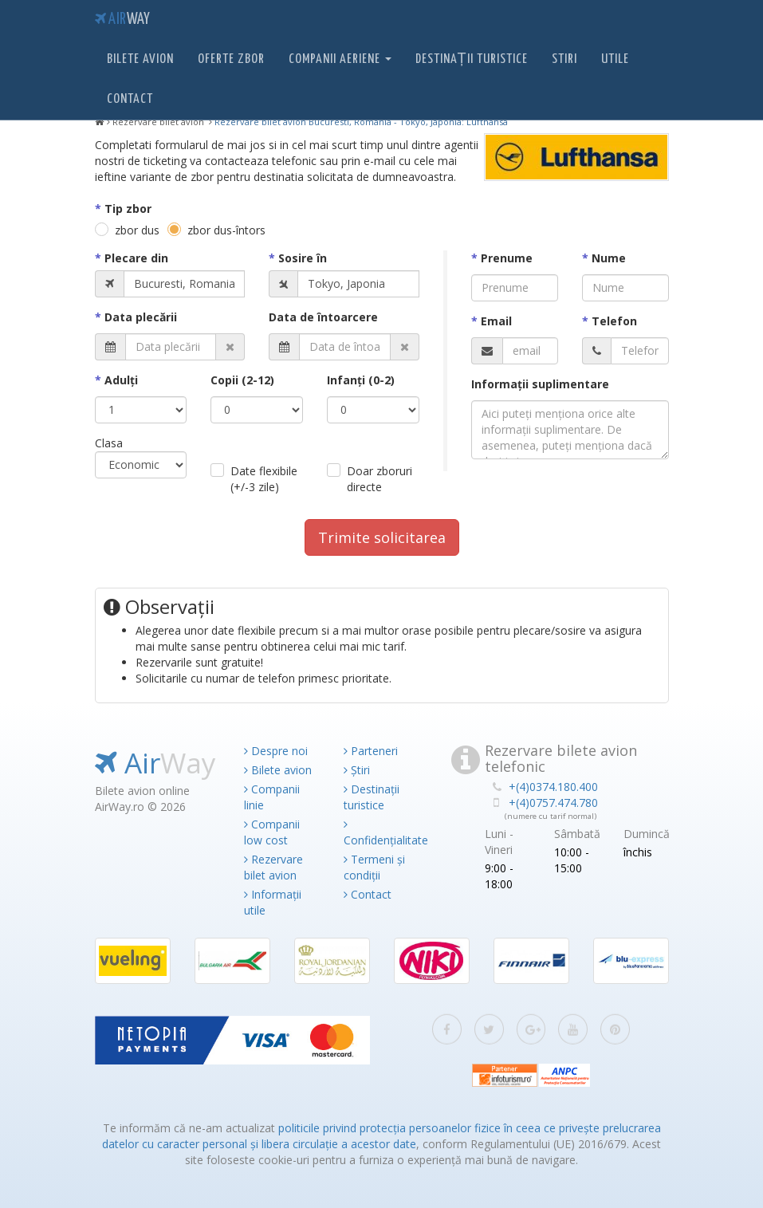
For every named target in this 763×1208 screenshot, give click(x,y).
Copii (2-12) (242, 380)
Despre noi (276, 750)
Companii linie (272, 797)
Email (496, 321)
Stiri (564, 59)
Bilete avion (140, 59)
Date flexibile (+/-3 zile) (263, 478)
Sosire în (302, 258)
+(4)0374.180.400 (553, 786)
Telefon (614, 321)
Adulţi (121, 380)
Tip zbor (127, 208)
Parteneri (371, 750)
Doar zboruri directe (379, 478)
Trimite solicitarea (382, 537)
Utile (615, 59)
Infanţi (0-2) (361, 380)
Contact (130, 99)
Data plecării (140, 317)
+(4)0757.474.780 (553, 802)
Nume (609, 258)
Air (122, 19)
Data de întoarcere (323, 317)
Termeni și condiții (374, 867)
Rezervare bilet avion (273, 867)
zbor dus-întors (226, 230)
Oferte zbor (231, 59)
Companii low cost (272, 832)
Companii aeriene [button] (340, 59)
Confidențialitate (381, 833)
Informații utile (272, 902)
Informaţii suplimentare (540, 384)
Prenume (507, 258)
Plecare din (136, 258)
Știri (357, 769)
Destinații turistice (471, 59)
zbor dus (137, 230)
